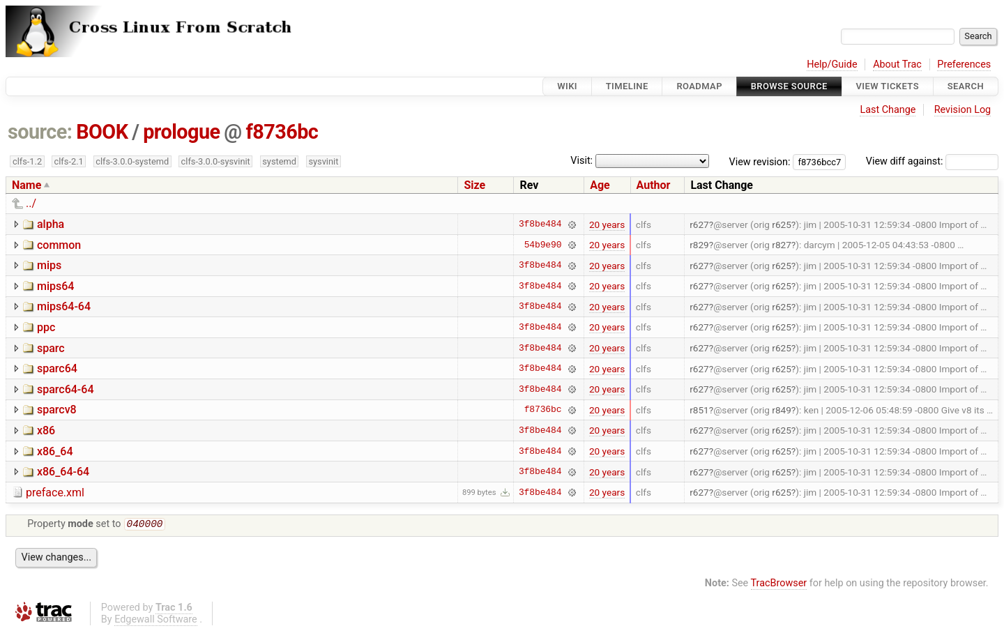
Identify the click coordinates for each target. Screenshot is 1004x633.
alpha (50, 224)
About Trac (897, 64)
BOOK (102, 132)
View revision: (760, 161)
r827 (781, 244)
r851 (699, 409)
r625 (781, 224)
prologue (181, 132)
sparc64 (57, 368)
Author (654, 185)
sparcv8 (57, 409)
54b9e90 (543, 244)
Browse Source (789, 86)
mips (49, 265)
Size (474, 185)
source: (40, 132)
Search (966, 86)
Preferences (964, 64)
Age (600, 185)
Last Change (887, 110)
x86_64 (55, 451)
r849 (781, 409)
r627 (699, 224)
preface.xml (55, 492)
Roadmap (699, 86)
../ (31, 203)
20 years (607, 224)
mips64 (55, 286)
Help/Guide (832, 64)
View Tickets (887, 86)
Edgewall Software (155, 621)
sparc (51, 348)
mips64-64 (64, 306)
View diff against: (932, 161)
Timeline (627, 86)
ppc (46, 327)
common (59, 245)
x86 (46, 430)
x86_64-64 (63, 471)
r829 (699, 244)
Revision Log (962, 110)
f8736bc (281, 132)
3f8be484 (540, 224)
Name (26, 185)
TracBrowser (779, 584)
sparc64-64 (65, 389)
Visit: (581, 161)
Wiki (567, 86)
